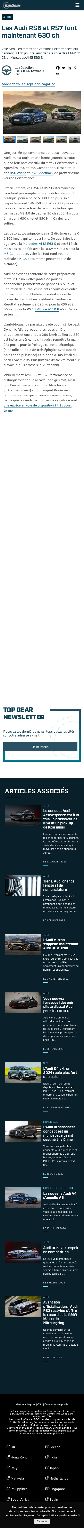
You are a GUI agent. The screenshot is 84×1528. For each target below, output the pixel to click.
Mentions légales (25, 1404)
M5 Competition (16, 253)
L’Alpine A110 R (47, 309)
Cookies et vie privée (56, 1404)
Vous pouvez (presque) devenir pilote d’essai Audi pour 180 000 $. (58, 1005)
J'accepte (42, 1521)
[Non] (79, 1515)
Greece (54, 1447)
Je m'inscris (40, 747)
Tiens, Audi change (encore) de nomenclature (59, 885)
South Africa (20, 1499)
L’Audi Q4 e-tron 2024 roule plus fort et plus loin (60, 1072)
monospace (50, 1122)
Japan (54, 1468)
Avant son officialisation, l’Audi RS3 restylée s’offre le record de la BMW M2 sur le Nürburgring (60, 1313)
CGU (40, 1404)
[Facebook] (57, 67)
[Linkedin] (69, 67)
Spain (53, 1499)
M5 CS (22, 258)
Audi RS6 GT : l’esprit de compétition (60, 1250)
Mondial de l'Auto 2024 (58, 1188)
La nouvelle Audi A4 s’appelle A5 (59, 1195)
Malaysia (17, 1478)
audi (7, 17)
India (53, 1457)
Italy (14, 1468)
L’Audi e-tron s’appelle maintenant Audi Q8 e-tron (60, 944)
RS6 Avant (18, 173)
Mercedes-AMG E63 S (39, 243)
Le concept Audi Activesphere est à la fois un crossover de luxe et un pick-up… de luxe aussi (61, 819)
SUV (45, 1063)
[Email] (57, 73)
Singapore (57, 1488)
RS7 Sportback (42, 173)
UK (13, 1447)
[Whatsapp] (75, 67)
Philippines (19, 1488)
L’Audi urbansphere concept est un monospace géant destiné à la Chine (59, 1133)
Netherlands (58, 1478)
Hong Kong (19, 1457)
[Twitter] (63, 67)
